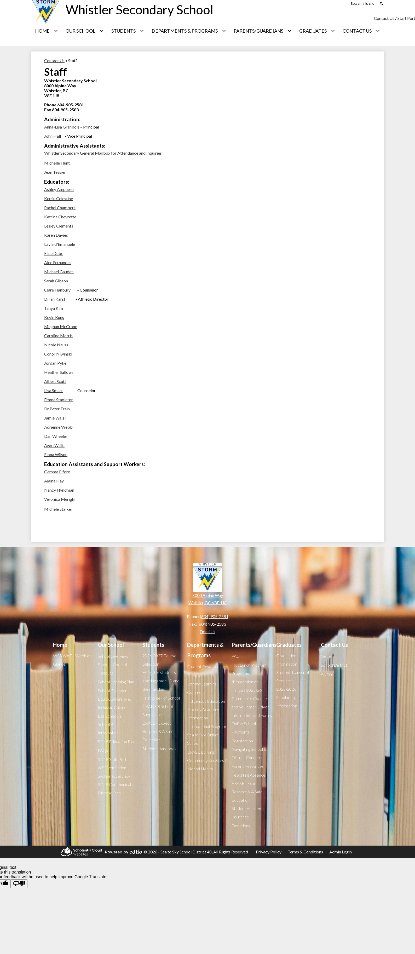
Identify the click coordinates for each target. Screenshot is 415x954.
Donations (241, 825)
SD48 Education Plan (116, 741)
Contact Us (384, 18)
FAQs (103, 750)
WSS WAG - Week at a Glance (73, 659)
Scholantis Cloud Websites (80, 851)
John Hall (52, 135)
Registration (242, 740)
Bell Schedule (110, 715)
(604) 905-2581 (214, 616)
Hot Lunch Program (249, 664)
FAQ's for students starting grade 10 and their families (161, 680)
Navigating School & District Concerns (249, 753)
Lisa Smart (53, 390)
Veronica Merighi (59, 499)
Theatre (194, 675)
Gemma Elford (57, 471)
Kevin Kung (54, 317)
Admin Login (340, 851)
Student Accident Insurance (247, 812)
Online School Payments (244, 727)
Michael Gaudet (59, 271)
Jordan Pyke (55, 362)
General (328, 656)
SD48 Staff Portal (113, 759)
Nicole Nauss (56, 344)
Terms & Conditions (305, 851)
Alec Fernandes (57, 262)
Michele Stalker (58, 509)
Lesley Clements (58, 225)
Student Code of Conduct (112, 668)
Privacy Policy (268, 851)
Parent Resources (248, 766)
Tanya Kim (53, 308)
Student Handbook (159, 748)
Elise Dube (53, 253)
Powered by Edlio (123, 851)
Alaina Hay (54, 480)
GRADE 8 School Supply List (157, 710)
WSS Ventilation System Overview (114, 771)
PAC (235, 656)
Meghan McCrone (60, 326)
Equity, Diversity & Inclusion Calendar (114, 703)
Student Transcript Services (292, 676)
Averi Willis (54, 445)
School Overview (113, 656)
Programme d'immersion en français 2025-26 (247, 682)
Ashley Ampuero (59, 189)
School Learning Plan (116, 681)
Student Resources (204, 666)
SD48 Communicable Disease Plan (117, 788)
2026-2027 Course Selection (159, 659)
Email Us (207, 631)
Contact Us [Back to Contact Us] (54, 60)
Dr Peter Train (57, 408)
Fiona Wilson (55, 454)
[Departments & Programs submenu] (188, 31)
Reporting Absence (249, 774)
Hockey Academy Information (203, 713)
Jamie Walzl (55, 417)
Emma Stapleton (58, 399)
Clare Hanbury (57, 289)
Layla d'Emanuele (59, 244)
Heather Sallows (58, 372)
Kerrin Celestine (58, 198)
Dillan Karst (55, 298)
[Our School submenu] (85, 31)
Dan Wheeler (55, 436)
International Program (206, 726)
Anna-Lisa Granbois (61, 126)
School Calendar (112, 690)
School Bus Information (108, 728)
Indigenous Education (206, 701)
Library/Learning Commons (201, 688)
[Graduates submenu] (317, 31)
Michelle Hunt (57, 162)
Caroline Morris (58, 335)
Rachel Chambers (60, 207)
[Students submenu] (127, 31)
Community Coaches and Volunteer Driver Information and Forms (252, 707)
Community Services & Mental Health (207, 764)
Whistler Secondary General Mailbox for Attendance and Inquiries (103, 152)
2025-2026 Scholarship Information (286, 697)
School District (334, 664)
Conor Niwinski (58, 353)
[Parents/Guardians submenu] (263, 31)
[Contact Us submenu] (361, 31)
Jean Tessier (55, 172)
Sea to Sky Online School (202, 739)
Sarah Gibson (56, 280)
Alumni (327, 673)
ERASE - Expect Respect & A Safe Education (158, 731)
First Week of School (161, 697)
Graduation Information (286, 659)
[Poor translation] (19, 883)
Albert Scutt (55, 381)
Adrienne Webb (58, 426)
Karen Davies (56, 234)
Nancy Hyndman (59, 489)
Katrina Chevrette (61, 216)
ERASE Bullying (200, 751)
